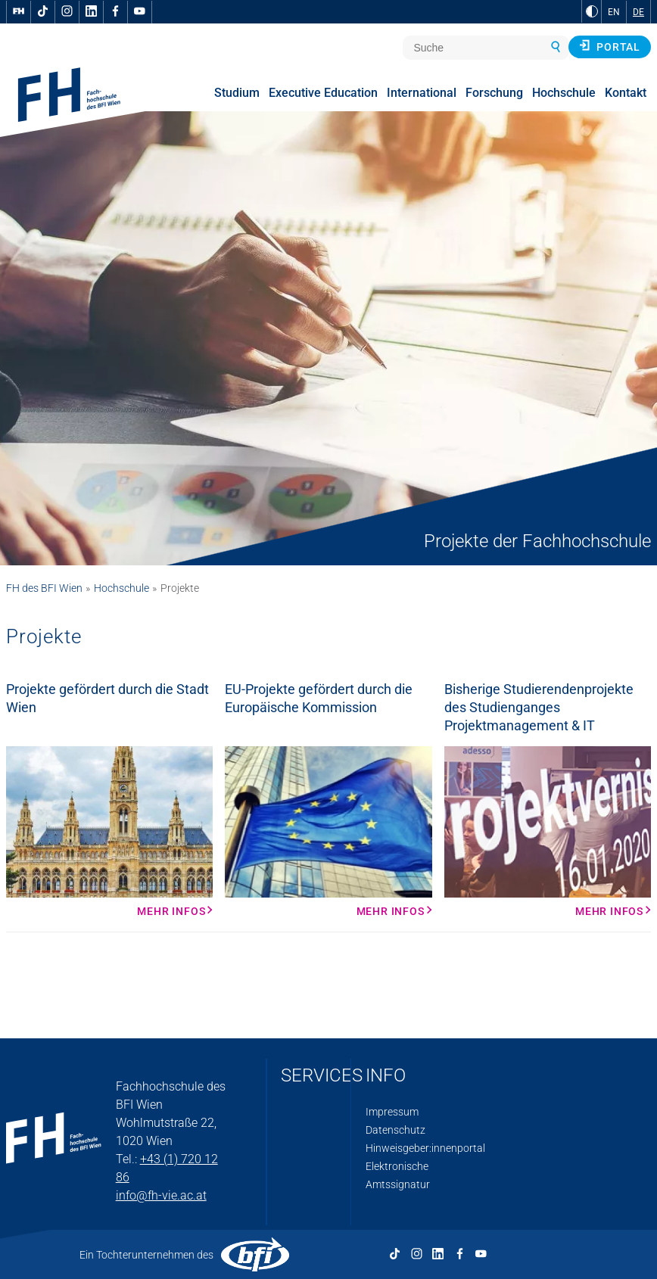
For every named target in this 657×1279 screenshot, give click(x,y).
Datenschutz (395, 1130)
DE (638, 12)
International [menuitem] (421, 93)
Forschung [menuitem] (494, 93)
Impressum (392, 1112)
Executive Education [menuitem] (323, 93)
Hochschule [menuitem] (564, 93)
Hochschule (121, 588)
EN (614, 12)
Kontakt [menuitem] (625, 93)
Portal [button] (609, 46)
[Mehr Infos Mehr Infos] (109, 831)
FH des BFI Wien (44, 588)
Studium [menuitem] (237, 93)
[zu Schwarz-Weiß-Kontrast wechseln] (592, 11)
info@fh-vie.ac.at (161, 1195)
